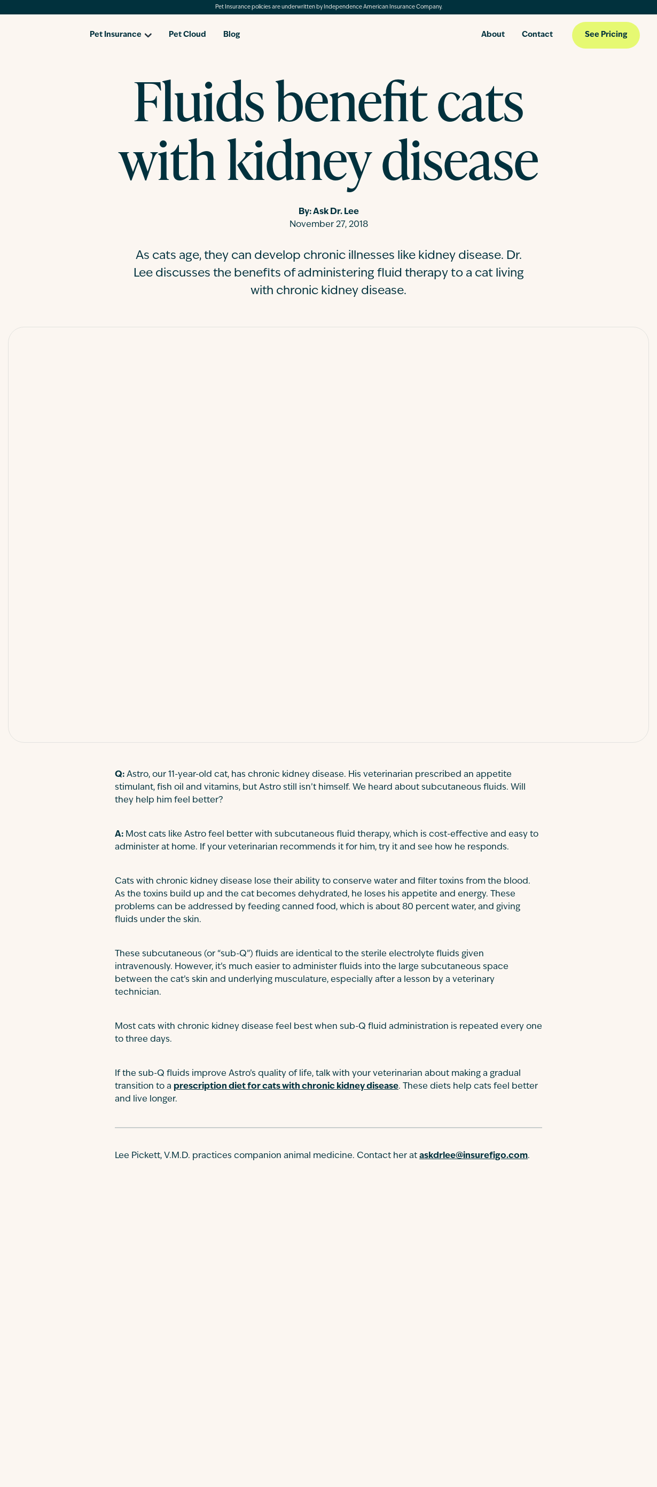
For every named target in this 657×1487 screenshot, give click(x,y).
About (493, 35)
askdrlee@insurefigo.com (473, 1156)
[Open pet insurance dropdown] (120, 31)
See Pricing (606, 35)
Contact (537, 35)
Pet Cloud (187, 35)
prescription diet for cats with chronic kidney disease (286, 1086)
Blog (231, 35)
